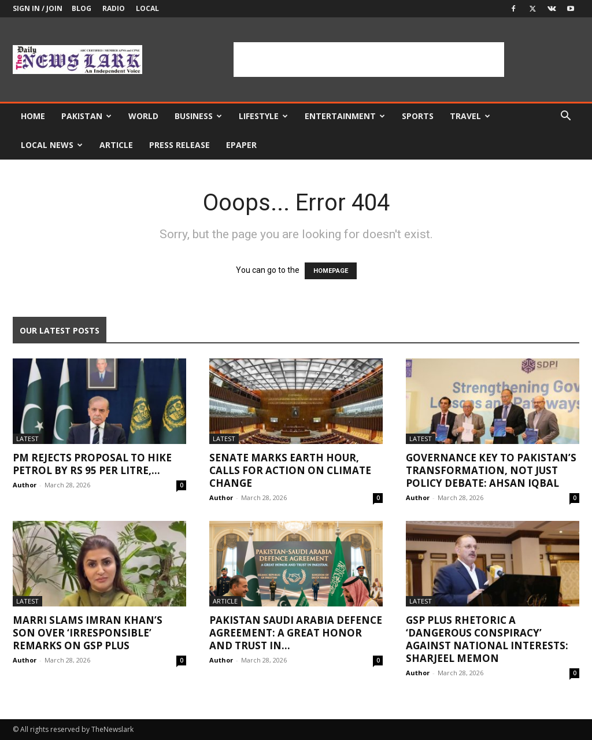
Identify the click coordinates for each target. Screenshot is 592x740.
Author (24, 484)
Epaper (241, 144)
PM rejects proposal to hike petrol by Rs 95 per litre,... (92, 464)
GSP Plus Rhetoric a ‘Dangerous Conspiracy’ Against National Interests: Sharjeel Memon (487, 639)
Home (33, 115)
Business (198, 115)
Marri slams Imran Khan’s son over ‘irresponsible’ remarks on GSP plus (87, 632)
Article (116, 144)
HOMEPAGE (330, 271)
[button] (565, 117)
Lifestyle (263, 115)
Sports (418, 115)
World (143, 115)
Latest (27, 438)
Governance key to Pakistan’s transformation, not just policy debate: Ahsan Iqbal (491, 470)
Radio (113, 8)
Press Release (179, 144)
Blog (81, 8)
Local (147, 8)
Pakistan (86, 115)
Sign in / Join (37, 8)
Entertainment (345, 115)
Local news (52, 144)
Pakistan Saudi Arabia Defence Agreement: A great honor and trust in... (295, 632)
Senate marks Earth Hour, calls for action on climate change (290, 470)
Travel (470, 115)
